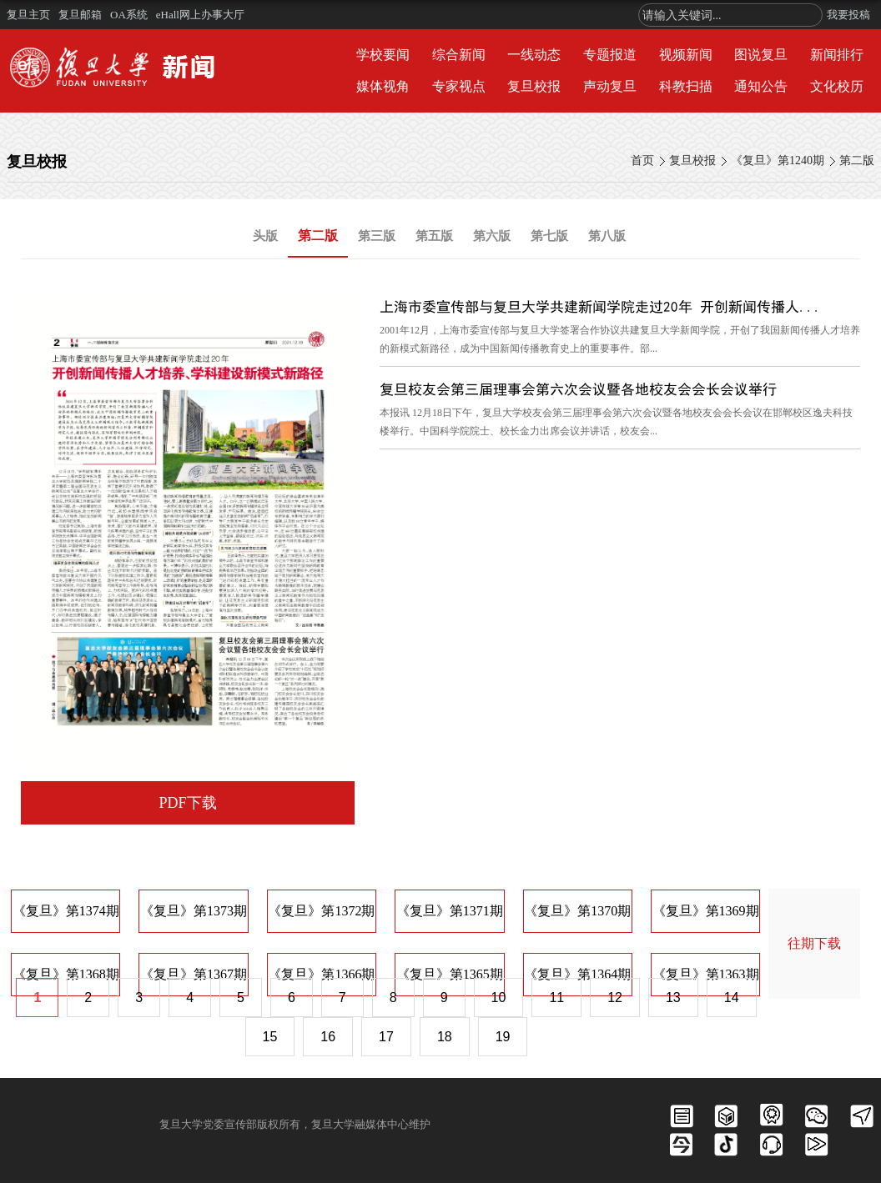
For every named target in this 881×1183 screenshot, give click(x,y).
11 (556, 997)
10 (498, 997)
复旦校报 (534, 86)
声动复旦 (610, 86)
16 (327, 1037)
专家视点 (459, 86)
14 (731, 997)
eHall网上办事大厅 (200, 14)
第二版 (856, 160)
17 (386, 1037)
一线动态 (534, 55)
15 (270, 1037)
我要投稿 (848, 14)
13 (673, 997)
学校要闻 (383, 55)
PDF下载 (187, 803)
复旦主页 (28, 14)
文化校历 (836, 86)
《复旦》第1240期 (777, 160)
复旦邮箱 (80, 14)
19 (503, 1037)
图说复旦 (761, 55)
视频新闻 (685, 55)
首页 (642, 160)
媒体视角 (383, 86)
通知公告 (761, 86)
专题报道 (610, 55)
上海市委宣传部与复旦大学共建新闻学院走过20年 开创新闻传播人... (601, 306)
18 (444, 1037)
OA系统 (129, 14)
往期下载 (814, 943)
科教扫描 (685, 86)
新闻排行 (836, 55)
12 (614, 997)
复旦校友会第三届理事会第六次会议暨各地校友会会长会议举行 (578, 389)
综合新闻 (459, 55)
